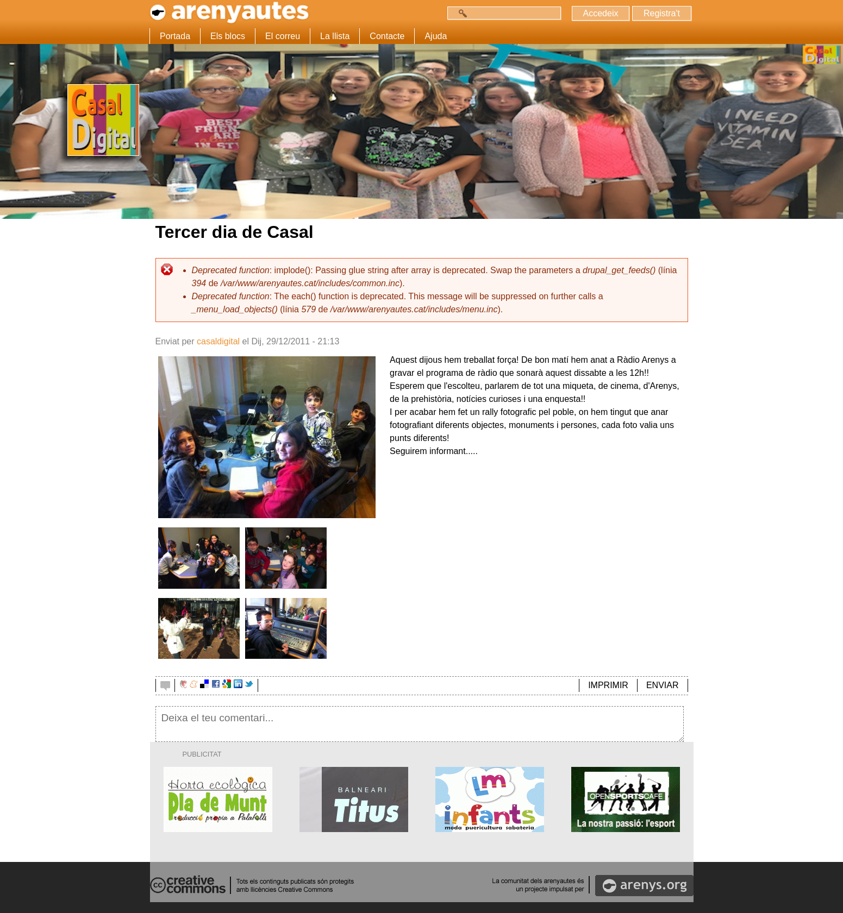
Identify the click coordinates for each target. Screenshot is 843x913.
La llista (334, 36)
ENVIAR (662, 685)
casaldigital (218, 341)
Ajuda (435, 36)
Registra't (662, 13)
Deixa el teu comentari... (419, 724)
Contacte (387, 36)
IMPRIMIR (608, 685)
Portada (175, 36)
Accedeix (601, 13)
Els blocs (227, 36)
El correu (282, 36)
